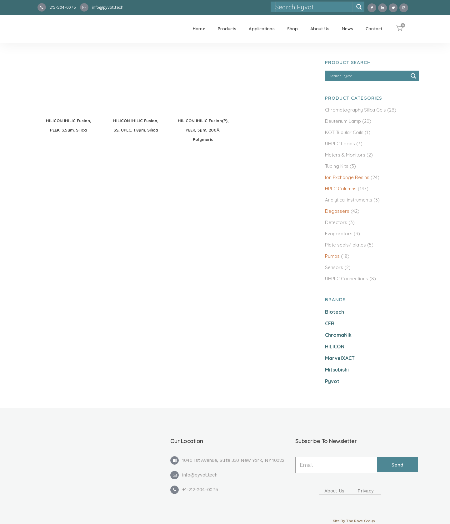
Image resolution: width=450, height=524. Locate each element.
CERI (330, 323)
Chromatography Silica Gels (355, 110)
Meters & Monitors (345, 155)
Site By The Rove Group (354, 521)
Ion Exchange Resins (347, 177)
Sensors (334, 267)
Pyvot (332, 381)
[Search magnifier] (359, 7)
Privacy (365, 491)
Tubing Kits (336, 166)
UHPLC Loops (340, 144)
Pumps (332, 256)
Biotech (334, 312)
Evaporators (338, 234)
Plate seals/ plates (345, 245)
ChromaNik (338, 335)
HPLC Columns (341, 189)
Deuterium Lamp (343, 121)
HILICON (334, 346)
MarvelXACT (340, 358)
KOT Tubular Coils (344, 132)
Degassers (337, 211)
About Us (334, 491)
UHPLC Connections (346, 279)
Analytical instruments (348, 200)
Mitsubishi (337, 370)
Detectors (336, 222)
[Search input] (313, 7)
